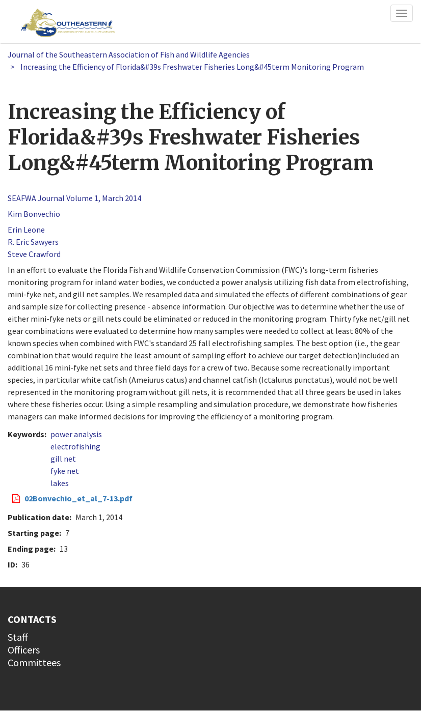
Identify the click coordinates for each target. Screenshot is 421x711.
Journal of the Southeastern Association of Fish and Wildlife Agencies (129, 54)
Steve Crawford (34, 254)
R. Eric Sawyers (33, 242)
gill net (63, 458)
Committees (34, 662)
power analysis (76, 434)
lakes (59, 483)
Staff (18, 637)
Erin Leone (26, 229)
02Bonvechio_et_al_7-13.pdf (78, 498)
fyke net (64, 471)
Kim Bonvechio (34, 214)
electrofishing (75, 446)
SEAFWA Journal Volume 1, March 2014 (74, 198)
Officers (24, 649)
